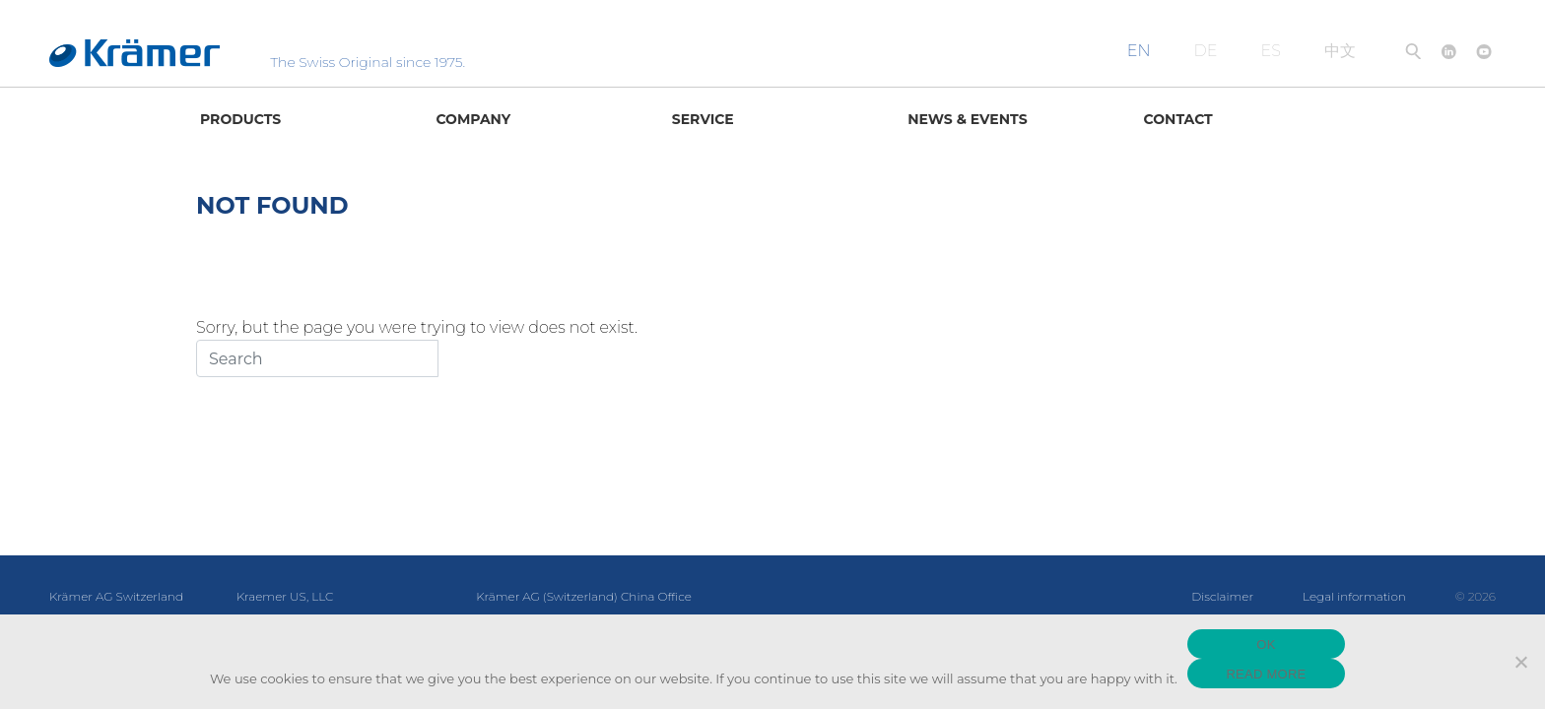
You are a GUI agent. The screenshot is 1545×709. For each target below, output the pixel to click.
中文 (1340, 50)
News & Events (967, 119)
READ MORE (1266, 674)
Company (473, 119)
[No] (1520, 662)
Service (703, 119)
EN (1139, 50)
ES (1271, 50)
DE (1206, 50)
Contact (1178, 119)
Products (240, 119)
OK (1265, 644)
